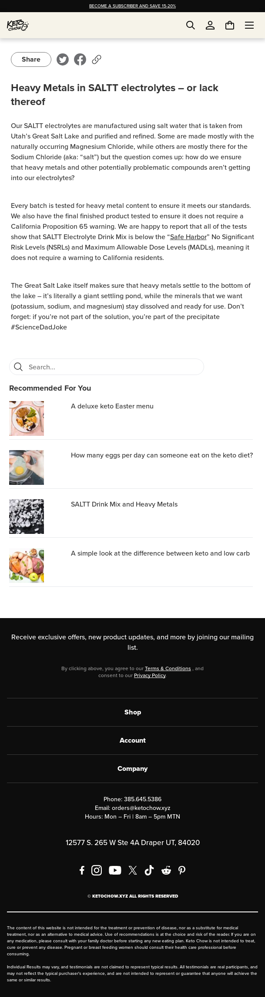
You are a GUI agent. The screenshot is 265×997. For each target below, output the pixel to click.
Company (132, 768)
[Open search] (190, 25)
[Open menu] (249, 25)
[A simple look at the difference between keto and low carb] (38, 565)
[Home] (18, 25)
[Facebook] (82, 870)
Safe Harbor (188, 237)
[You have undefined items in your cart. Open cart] (229, 25)
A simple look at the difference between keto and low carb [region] (160, 553)
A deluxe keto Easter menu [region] (112, 406)
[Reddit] (166, 870)
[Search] (18, 367)
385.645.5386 (142, 799)
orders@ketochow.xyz (141, 808)
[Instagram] (96, 870)
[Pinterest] (182, 870)
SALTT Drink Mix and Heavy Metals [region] (124, 504)
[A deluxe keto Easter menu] (38, 418)
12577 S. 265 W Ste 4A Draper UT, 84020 (133, 842)
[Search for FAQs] (113, 367)
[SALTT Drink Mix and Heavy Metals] (38, 516)
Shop (132, 712)
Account (133, 740)
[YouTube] (115, 870)
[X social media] (132, 870)
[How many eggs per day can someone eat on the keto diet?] (38, 467)
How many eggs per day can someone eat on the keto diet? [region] (162, 455)
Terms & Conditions (168, 668)
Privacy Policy (149, 675)
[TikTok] (149, 870)
